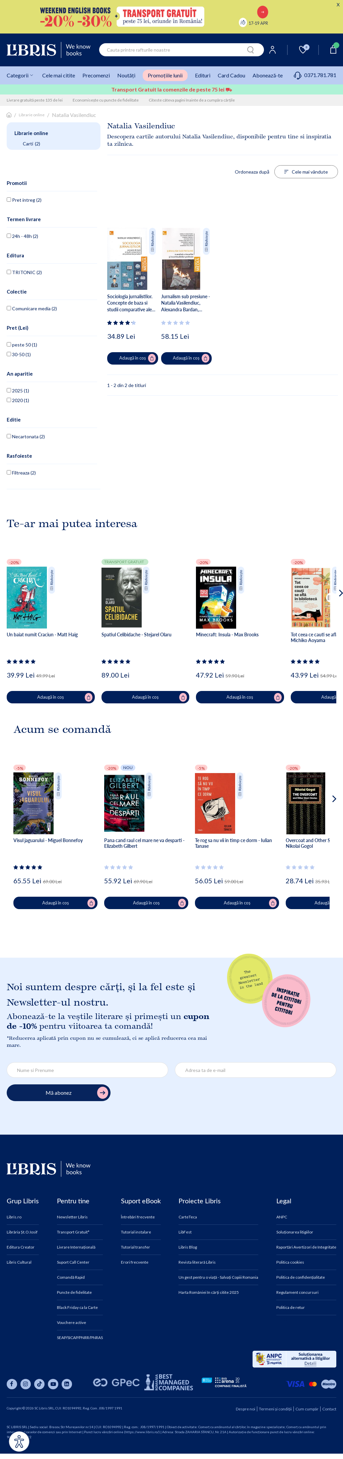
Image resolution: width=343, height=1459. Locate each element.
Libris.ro (14, 1217)
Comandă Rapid (71, 1277)
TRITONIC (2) (24, 272)
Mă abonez (77, 1093)
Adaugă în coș (137, 358)
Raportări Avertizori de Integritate (306, 1247)
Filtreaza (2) (21, 472)
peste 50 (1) (22, 344)
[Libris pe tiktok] (39, 1384)
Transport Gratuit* (73, 1232)
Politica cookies (290, 1262)
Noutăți (126, 75)
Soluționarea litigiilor (294, 1232)
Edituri (202, 75)
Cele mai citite (58, 75)
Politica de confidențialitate (300, 1277)
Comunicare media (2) (32, 308)
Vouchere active (71, 1323)
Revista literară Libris (197, 1262)
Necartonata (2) (26, 436)
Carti (31, 143)
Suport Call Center (73, 1262)
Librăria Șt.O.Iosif (22, 1232)
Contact (329, 1408)
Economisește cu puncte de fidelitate (106, 100)
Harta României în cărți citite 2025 (209, 1292)
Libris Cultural (19, 1262)
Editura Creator (21, 1247)
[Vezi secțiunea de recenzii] (122, 322)
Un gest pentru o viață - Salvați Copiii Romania (218, 1277)
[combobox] (181, 49)
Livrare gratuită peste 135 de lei (35, 100)
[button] (328, 620)
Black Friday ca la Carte (77, 1308)
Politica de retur (290, 1308)
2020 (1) (18, 400)
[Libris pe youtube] (53, 1384)
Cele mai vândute (306, 172)
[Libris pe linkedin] (67, 1384)
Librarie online (32, 114)
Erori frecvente (134, 1262)
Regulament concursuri (297, 1292)
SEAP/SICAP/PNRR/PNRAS (80, 1338)
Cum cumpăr (307, 1408)
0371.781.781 (315, 75)
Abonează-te (268, 75)
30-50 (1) (19, 354)
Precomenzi (96, 75)
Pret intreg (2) (24, 200)
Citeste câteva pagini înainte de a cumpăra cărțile (192, 100)
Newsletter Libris (72, 1217)
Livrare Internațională (76, 1247)
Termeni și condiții (275, 1408)
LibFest (185, 1232)
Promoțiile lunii (165, 75)
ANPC (281, 1217)
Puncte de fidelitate (74, 1292)
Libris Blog (188, 1247)
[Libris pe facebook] (12, 1384)
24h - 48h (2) (22, 236)
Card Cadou (231, 75)
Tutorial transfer (135, 1247)
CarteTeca (188, 1217)
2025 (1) (18, 390)
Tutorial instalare (136, 1232)
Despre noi (245, 1408)
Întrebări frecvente (138, 1217)
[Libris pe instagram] (25, 1384)
